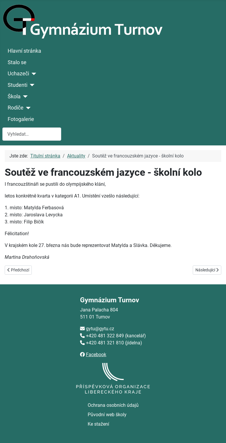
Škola (14, 96)
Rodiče (16, 108)
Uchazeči (18, 74)
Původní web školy (107, 414)
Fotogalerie (21, 119)
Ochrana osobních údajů (113, 405)
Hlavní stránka (24, 51)
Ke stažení (98, 424)
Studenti (17, 85)
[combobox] (31, 134)
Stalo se (17, 62)
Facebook (96, 354)
